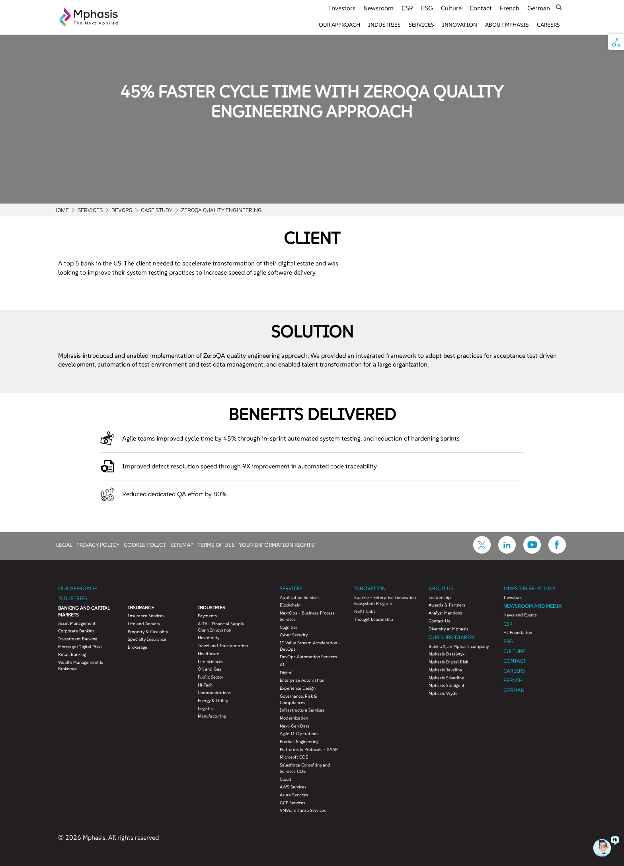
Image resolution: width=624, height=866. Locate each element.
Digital (286, 672)
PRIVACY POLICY (98, 544)
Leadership (440, 597)
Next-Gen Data (295, 726)
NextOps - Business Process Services (307, 616)
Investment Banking (77, 639)
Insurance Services (146, 615)
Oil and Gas (209, 669)
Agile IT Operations (299, 733)
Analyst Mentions (445, 613)
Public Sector (210, 677)
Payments (207, 615)
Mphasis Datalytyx (446, 654)
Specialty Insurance (147, 639)
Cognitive (289, 627)
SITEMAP (181, 544)
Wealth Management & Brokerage (80, 665)
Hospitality (208, 637)
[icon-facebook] (557, 551)
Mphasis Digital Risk (448, 662)
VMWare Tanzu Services (303, 810)
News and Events (520, 615)
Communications (214, 692)
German (538, 8)
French (509, 8)
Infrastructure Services (302, 710)
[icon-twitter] (482, 551)
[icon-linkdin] (507, 551)
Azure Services (294, 795)
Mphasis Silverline (446, 678)
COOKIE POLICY (145, 544)
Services (421, 24)
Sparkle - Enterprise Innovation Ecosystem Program (385, 601)
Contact (481, 8)
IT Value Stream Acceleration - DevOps (310, 646)
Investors (342, 8)
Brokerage (137, 647)
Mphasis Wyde (443, 693)
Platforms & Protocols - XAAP (308, 749)
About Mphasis (507, 24)
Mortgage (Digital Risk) (79, 647)
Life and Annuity (144, 623)
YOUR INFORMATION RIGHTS (276, 544)
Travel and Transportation (223, 645)
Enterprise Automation (302, 680)
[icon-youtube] (532, 551)
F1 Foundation (517, 632)
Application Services (300, 597)
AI (282, 664)
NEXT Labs (365, 611)
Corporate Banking (76, 631)
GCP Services (292, 803)
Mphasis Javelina (445, 670)
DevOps (121, 210)
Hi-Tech (205, 685)
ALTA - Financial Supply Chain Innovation (221, 627)
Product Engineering (299, 741)
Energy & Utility (213, 700)
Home (61, 210)
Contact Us (439, 621)
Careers (548, 24)
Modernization (294, 718)
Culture (451, 8)
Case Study (156, 210)
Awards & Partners (447, 605)
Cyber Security (294, 635)
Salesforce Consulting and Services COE (305, 768)
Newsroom (378, 8)
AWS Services (293, 787)
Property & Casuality (148, 631)
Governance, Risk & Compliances (298, 699)
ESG (427, 8)
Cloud (285, 779)
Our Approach (339, 24)
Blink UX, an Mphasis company (459, 646)
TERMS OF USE (216, 544)
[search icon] (559, 7)
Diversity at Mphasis (448, 629)
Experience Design (298, 688)
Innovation (459, 24)
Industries (384, 24)
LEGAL (64, 544)
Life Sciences (210, 661)
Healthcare (208, 653)
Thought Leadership (373, 619)
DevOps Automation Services (308, 656)
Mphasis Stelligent (446, 685)
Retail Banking (72, 654)
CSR (407, 8)
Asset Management (77, 623)
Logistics (206, 708)
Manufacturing (212, 716)
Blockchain (290, 605)
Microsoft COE (294, 757)
